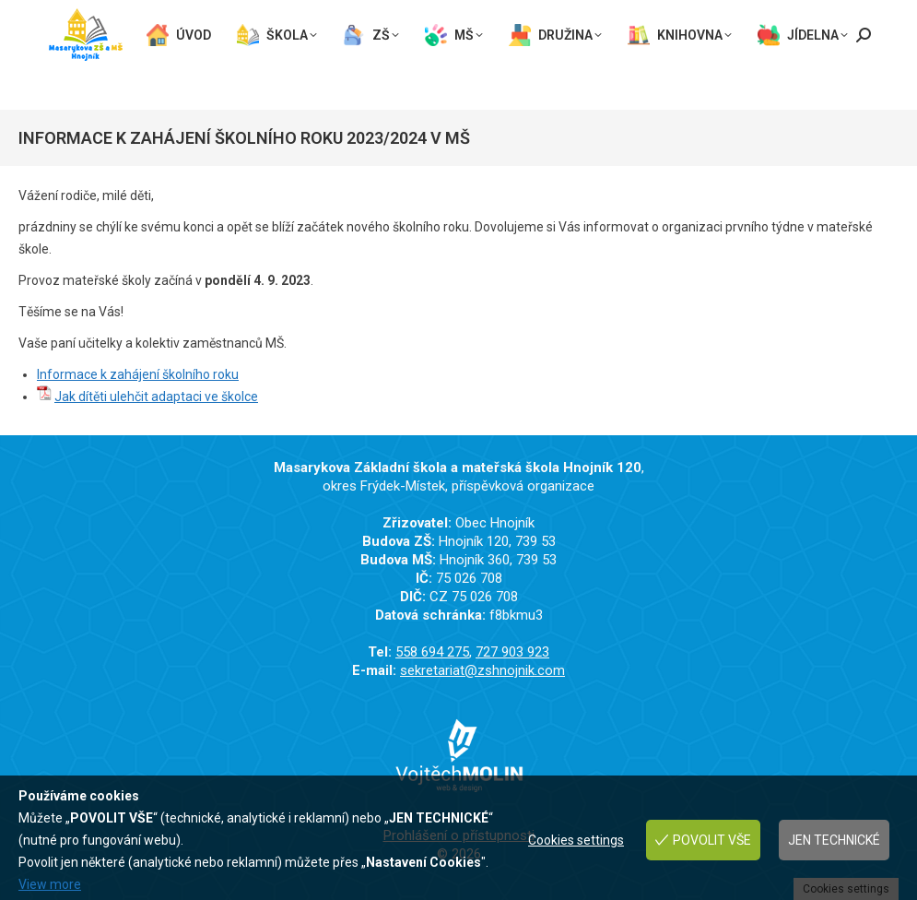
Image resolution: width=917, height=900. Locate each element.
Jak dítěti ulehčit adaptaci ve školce (156, 396)
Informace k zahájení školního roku (138, 374)
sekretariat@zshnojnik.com (138, 29)
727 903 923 (190, 11)
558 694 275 (88, 11)
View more (49, 884)
